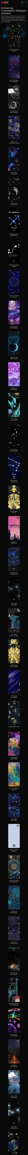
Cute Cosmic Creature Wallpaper (14, 635)
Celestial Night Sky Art (14, 726)
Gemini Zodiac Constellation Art (14, 481)
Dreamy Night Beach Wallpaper (14, 327)
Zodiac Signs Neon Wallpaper (14, 1035)
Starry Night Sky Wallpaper (14, 696)
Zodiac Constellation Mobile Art (14, 788)
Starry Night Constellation (14, 604)
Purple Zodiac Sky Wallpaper (14, 388)
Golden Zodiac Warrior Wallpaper (14, 665)
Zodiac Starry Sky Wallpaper (14, 173)
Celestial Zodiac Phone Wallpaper (14, 111)
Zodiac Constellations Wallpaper (14, 50)
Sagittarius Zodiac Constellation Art (14, 234)
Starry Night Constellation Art (14, 1127)
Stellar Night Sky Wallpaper (14, 819)
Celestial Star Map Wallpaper (14, 912)
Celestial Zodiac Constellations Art (14, 573)
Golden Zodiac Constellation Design (14, 142)
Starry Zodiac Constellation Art (14, 942)
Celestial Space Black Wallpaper (14, 450)
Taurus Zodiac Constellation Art (14, 419)
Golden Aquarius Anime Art (14, 511)
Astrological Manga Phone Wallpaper (14, 1004)
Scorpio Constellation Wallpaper (14, 265)
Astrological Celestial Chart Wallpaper (14, 881)
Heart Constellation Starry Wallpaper (14, 81)
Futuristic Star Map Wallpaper (14, 973)
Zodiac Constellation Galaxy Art (14, 296)
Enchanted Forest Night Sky (14, 1066)
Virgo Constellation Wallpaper (14, 850)
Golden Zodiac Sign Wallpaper (14, 758)
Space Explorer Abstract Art (14, 204)
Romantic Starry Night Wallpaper (14, 358)
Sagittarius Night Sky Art (14, 542)
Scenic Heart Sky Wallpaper (14, 1096)
